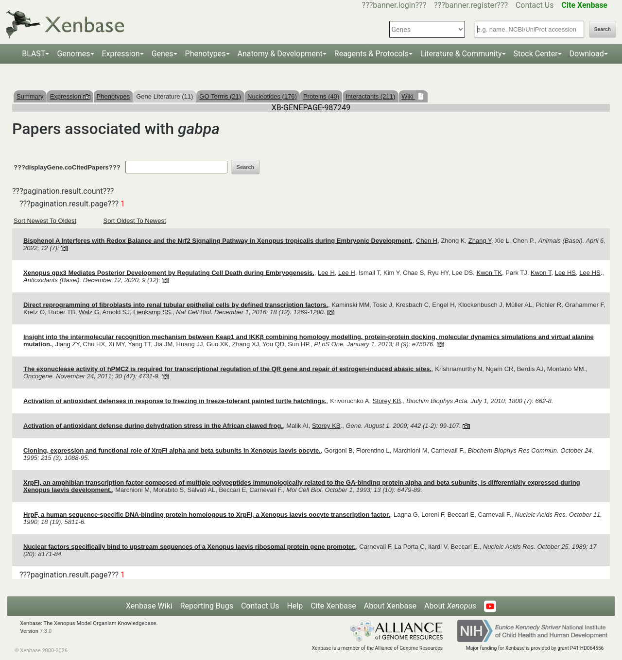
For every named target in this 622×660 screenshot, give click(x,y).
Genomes (73, 53)
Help (295, 605)
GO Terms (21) (220, 96)
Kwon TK (489, 272)
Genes (162, 53)
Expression (121, 53)
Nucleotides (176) (272, 96)
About (450, 605)
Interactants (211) (370, 96)
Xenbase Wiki (149, 605)
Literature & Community (461, 53)
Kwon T (541, 272)
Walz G (89, 312)
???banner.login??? (394, 5)
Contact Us (535, 5)
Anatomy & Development (280, 53)
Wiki (408, 96)
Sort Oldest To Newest (135, 220)
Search (602, 29)
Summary (30, 96)
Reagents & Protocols (371, 53)
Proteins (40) (321, 96)
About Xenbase (390, 605)
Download (587, 53)
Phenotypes (205, 53)
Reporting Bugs (206, 605)
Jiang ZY (67, 344)
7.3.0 (46, 631)
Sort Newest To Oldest (45, 220)
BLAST (33, 53)
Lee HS (565, 272)
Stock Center (536, 53)
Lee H (326, 272)
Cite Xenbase (333, 605)
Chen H (426, 240)
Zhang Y (479, 240)
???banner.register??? (471, 5)
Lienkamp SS (152, 312)
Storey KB (387, 401)
